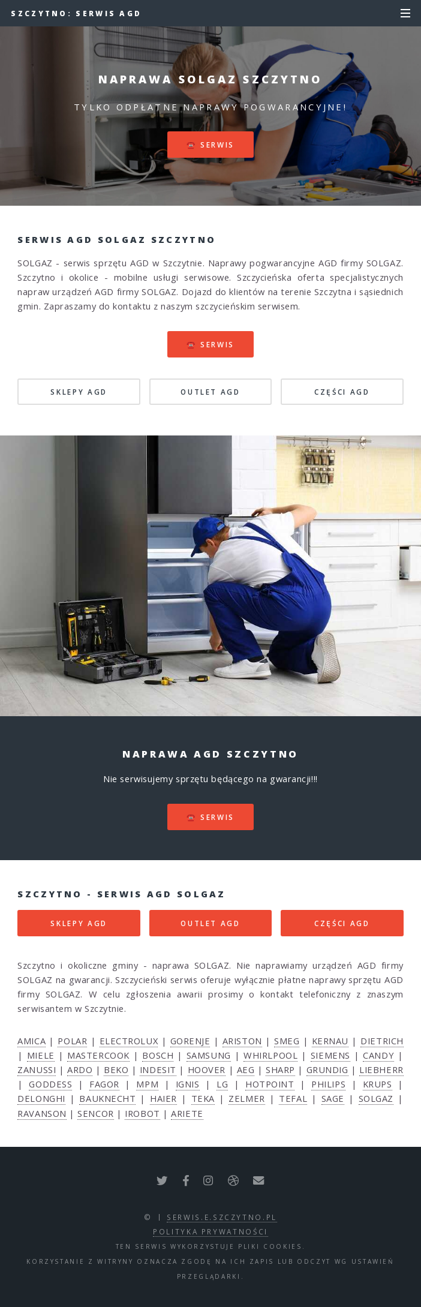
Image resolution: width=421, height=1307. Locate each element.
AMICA (31, 1041)
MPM (147, 1084)
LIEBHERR (381, 1069)
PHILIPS (328, 1084)
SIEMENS (330, 1055)
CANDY (378, 1055)
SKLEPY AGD (78, 391)
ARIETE (187, 1113)
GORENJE (190, 1041)
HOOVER (206, 1069)
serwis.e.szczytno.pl (222, 1217)
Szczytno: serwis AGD (76, 13)
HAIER (163, 1098)
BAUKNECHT (107, 1098)
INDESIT (158, 1069)
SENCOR (95, 1113)
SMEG (286, 1041)
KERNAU (330, 1041)
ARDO (79, 1069)
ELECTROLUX (129, 1041)
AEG (246, 1069)
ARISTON (242, 1041)
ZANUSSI (36, 1069)
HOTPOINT (269, 1084)
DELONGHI (41, 1098)
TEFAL (293, 1098)
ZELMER (246, 1098)
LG (222, 1084)
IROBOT (142, 1113)
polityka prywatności (210, 1231)
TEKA (203, 1098)
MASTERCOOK (98, 1055)
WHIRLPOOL (270, 1055)
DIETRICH (381, 1041)
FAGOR (104, 1084)
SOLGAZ (376, 1098)
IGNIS (188, 1084)
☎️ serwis (210, 144)
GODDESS (50, 1084)
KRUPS (377, 1084)
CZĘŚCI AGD (341, 391)
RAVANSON (41, 1113)
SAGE (332, 1098)
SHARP (280, 1069)
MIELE (41, 1055)
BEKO (116, 1069)
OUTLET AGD (210, 391)
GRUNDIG (327, 1069)
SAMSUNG (209, 1055)
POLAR (72, 1041)
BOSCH (157, 1055)
